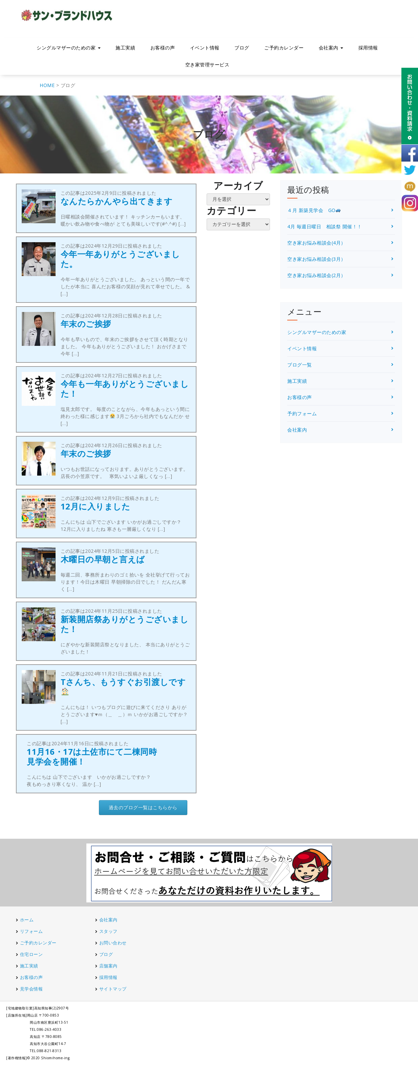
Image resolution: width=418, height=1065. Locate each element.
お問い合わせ (113, 943)
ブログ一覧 (299, 364)
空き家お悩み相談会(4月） (316, 242)
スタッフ (108, 931)
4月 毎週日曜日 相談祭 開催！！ (324, 226)
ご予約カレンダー (284, 47)
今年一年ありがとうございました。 (120, 258)
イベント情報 (205, 47)
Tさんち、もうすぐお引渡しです (123, 685)
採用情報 (368, 47)
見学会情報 (31, 989)
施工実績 (125, 47)
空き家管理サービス (207, 64)
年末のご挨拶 (86, 323)
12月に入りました (95, 506)
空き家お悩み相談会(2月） (316, 275)
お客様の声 (162, 47)
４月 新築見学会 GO (313, 210)
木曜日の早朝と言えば (103, 559)
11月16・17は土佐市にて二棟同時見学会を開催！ (92, 756)
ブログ (241, 47)
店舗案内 (108, 966)
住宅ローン (31, 954)
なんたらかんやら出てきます (117, 201)
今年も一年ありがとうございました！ (125, 388)
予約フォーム (302, 413)
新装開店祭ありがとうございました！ (125, 623)
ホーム (27, 920)
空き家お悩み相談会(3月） (316, 259)
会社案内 (331, 47)
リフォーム (32, 931)
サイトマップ (113, 989)
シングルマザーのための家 (69, 47)
